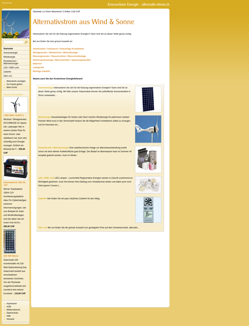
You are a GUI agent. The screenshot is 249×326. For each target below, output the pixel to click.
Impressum (12, 303)
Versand (10, 319)
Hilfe (9, 316)
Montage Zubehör (41, 71)
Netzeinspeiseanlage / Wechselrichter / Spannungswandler (62, 60)
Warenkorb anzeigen (16, 81)
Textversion (7, 3)
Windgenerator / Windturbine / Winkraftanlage (55, 52)
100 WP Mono (10, 256)
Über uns (7, 76)
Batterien (37, 63)
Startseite (8, 48)
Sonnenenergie (10, 53)
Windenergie (9, 57)
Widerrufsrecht (13, 310)
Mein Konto (12, 87)
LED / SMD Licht (11, 67)
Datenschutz (12, 313)
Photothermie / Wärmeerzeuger (10, 62)
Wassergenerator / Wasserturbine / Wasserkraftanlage (59, 56)
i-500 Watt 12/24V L (13, 115)
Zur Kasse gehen (14, 84)
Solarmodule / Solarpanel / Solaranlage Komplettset (58, 49)
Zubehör (7, 72)
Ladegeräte (38, 67)
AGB (9, 306)
